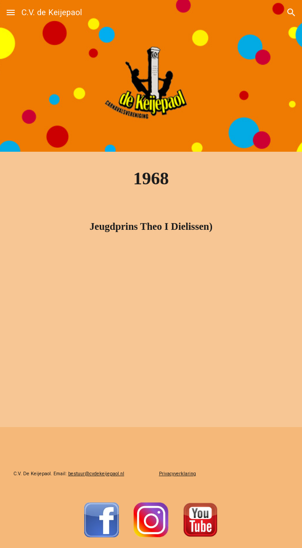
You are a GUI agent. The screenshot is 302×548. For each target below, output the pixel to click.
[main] (151, 178)
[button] (10, 12)
